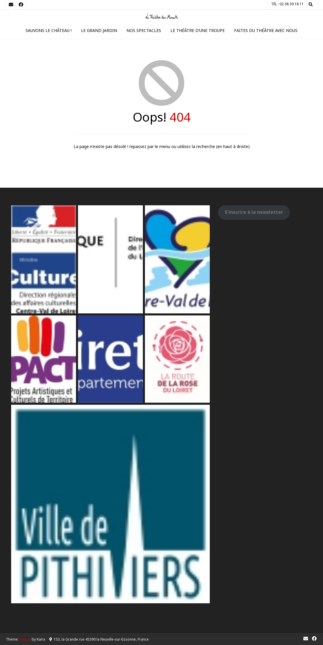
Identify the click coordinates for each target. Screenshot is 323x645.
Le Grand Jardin (99, 30)
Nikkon (25, 639)
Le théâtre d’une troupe (197, 30)
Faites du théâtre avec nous (265, 30)
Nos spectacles (143, 30)
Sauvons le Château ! (49, 30)
